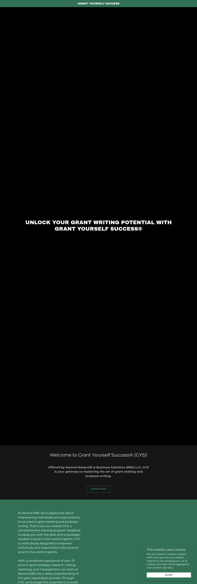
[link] (98, 3)
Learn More (98, 489)
